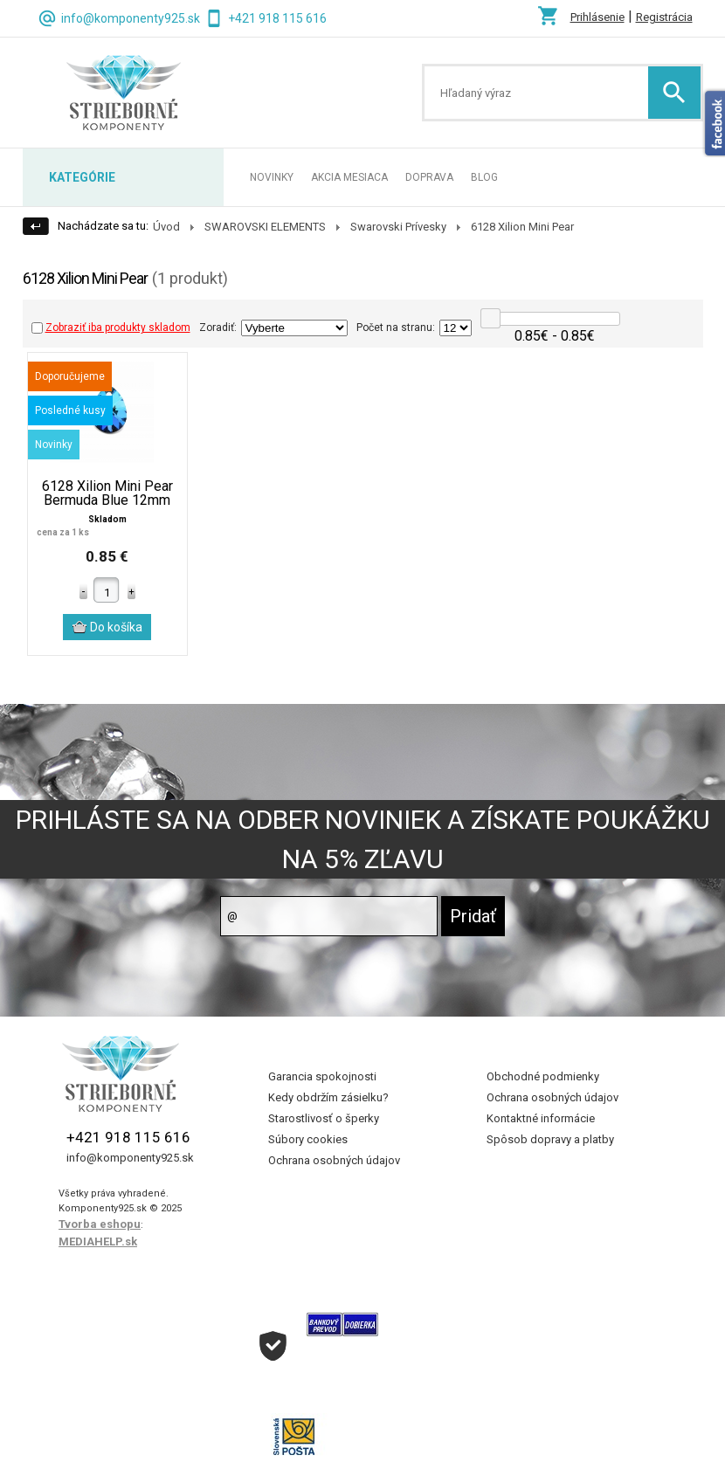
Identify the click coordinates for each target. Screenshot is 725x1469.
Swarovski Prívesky (398, 226)
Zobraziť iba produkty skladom (110, 327)
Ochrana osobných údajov (334, 1160)
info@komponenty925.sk (130, 18)
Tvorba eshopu (100, 1224)
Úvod (166, 226)
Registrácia (664, 17)
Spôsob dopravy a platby (550, 1139)
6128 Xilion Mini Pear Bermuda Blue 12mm (107, 493)
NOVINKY (271, 177)
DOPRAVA (429, 177)
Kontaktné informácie (541, 1118)
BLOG (484, 177)
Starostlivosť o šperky (323, 1118)
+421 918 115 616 (277, 18)
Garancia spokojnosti (322, 1076)
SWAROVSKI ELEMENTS (265, 226)
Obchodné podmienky (543, 1076)
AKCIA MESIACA (349, 177)
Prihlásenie (597, 17)
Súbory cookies (308, 1139)
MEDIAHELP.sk (98, 1241)
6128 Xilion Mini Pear (522, 226)
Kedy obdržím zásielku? (328, 1097)
